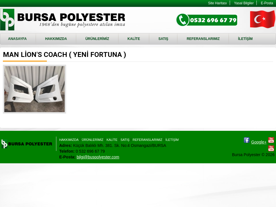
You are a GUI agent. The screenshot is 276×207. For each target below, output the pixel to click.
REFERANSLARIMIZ (203, 39)
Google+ (259, 142)
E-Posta (267, 3)
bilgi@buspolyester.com (98, 157)
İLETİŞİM (245, 39)
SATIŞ (163, 39)
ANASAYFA (17, 39)
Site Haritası (217, 3)
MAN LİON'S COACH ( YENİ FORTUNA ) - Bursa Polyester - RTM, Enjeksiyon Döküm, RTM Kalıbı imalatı (63, 19)
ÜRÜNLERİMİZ (97, 39)
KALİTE (134, 39)
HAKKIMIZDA (56, 39)
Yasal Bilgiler (244, 3)
